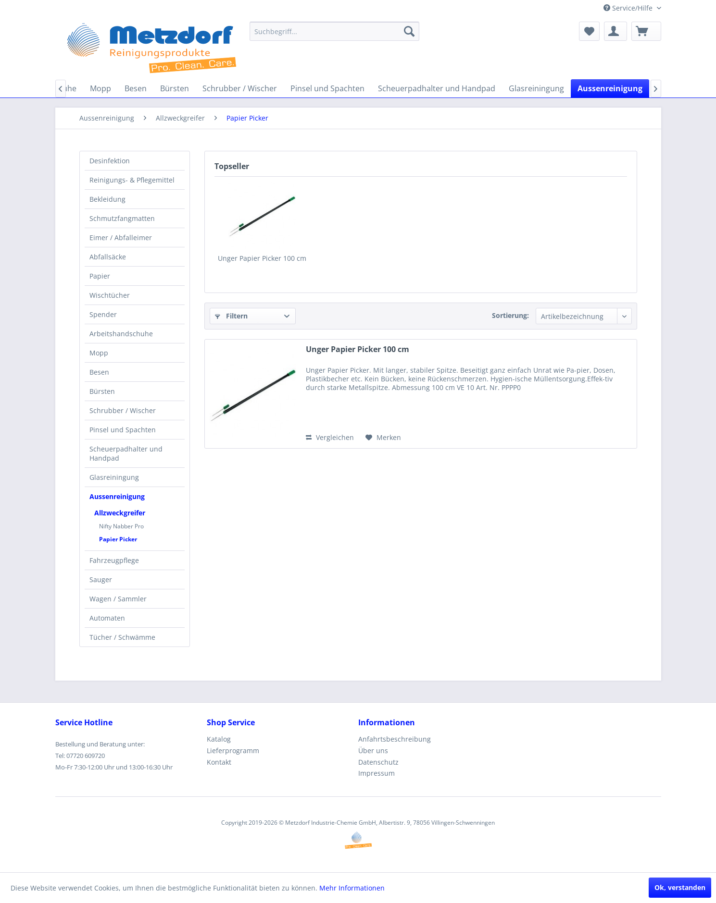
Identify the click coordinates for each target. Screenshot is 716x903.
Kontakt (219, 762)
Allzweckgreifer (119, 512)
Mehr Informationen (352, 887)
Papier (99, 276)
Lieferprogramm (233, 750)
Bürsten (102, 391)
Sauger (100, 579)
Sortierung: (510, 315)
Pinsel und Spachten (122, 429)
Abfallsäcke (107, 256)
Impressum (376, 773)
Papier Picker (118, 539)
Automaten (107, 617)
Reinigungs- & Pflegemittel (132, 179)
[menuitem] (334, 31)
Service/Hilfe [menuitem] (628, 7)
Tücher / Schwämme (122, 637)
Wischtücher (109, 295)
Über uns (373, 750)
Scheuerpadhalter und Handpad (126, 453)
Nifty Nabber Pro (121, 526)
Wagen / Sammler (118, 598)
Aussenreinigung (117, 496)
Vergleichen (330, 437)
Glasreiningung (114, 477)
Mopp (98, 352)
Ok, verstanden (679, 887)
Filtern (231, 315)
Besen (99, 372)
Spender (103, 314)
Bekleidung (107, 199)
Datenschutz (378, 762)
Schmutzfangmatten (122, 218)
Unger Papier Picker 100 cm (262, 258)
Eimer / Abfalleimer (120, 237)
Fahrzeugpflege (114, 560)
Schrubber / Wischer (122, 410)
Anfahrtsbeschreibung (394, 739)
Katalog (219, 739)
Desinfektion (109, 160)
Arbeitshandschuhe (121, 333)
